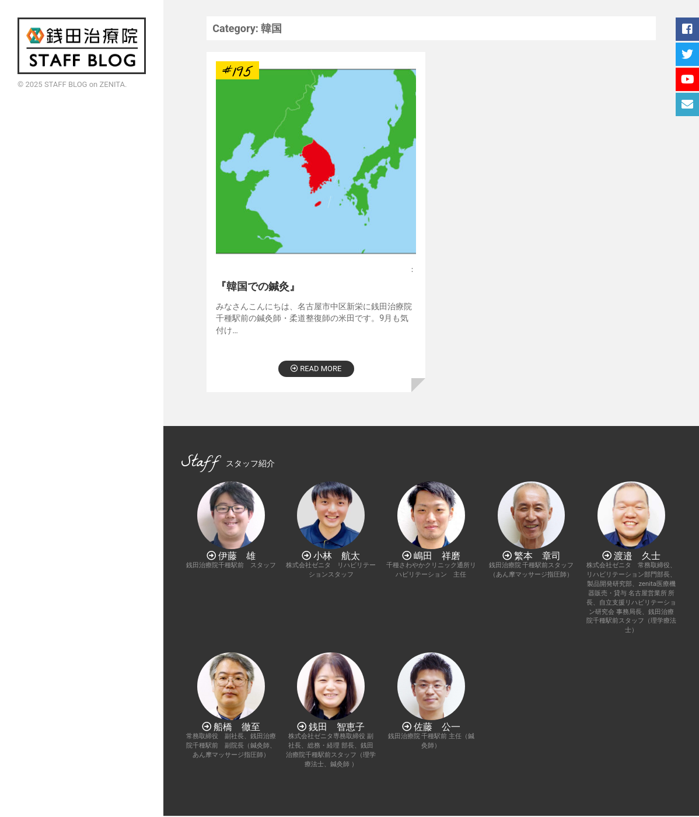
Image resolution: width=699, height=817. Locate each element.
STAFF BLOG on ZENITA (84, 84)
